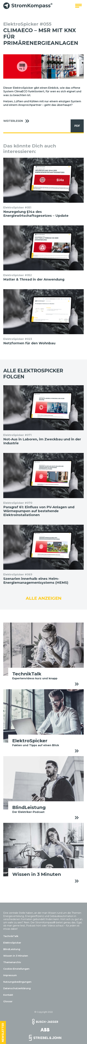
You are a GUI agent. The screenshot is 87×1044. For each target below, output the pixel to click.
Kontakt (8, 994)
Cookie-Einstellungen (16, 968)
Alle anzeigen (43, 598)
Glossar (7, 1001)
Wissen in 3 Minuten (15, 955)
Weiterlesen (18, 121)
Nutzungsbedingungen (17, 981)
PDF (75, 125)
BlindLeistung (11, 949)
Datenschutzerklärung (17, 988)
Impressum (10, 975)
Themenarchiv (12, 962)
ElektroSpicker (12, 942)
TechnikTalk (10, 936)
